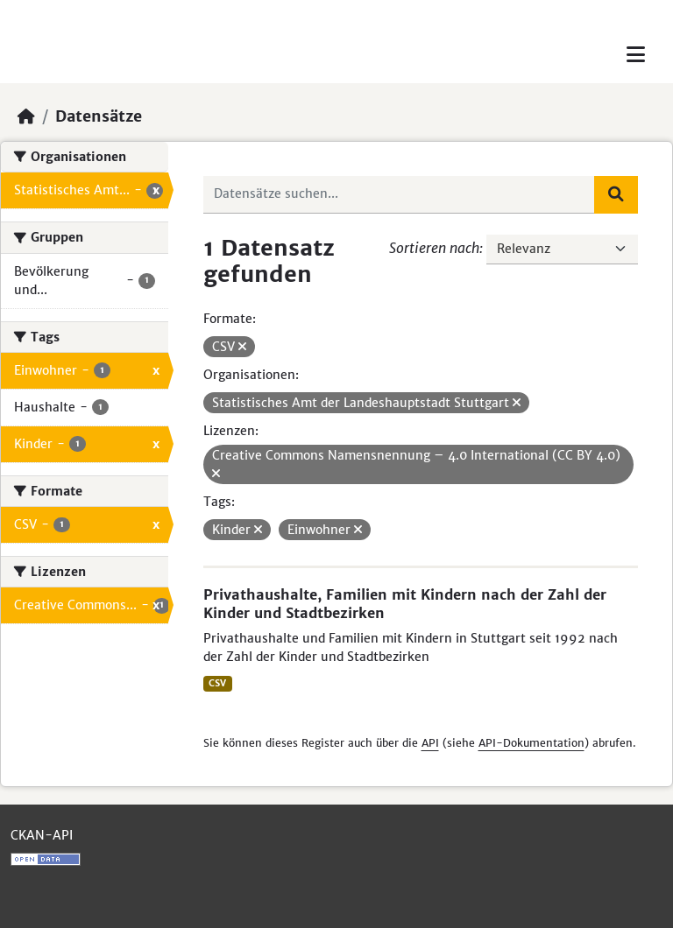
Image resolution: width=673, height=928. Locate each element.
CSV (217, 683)
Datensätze (98, 116)
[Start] (26, 116)
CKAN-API (42, 835)
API (430, 742)
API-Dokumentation (531, 742)
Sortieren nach (434, 248)
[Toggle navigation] (635, 54)
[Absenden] (616, 194)
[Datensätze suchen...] (399, 194)
